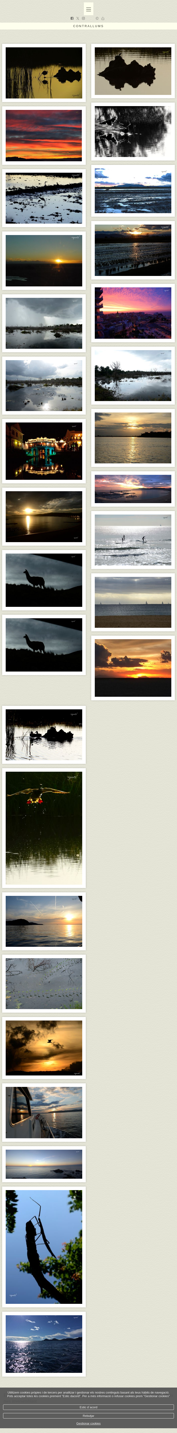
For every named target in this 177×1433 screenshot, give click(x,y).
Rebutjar (88, 1416)
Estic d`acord (88, 1407)
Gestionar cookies (88, 1423)
